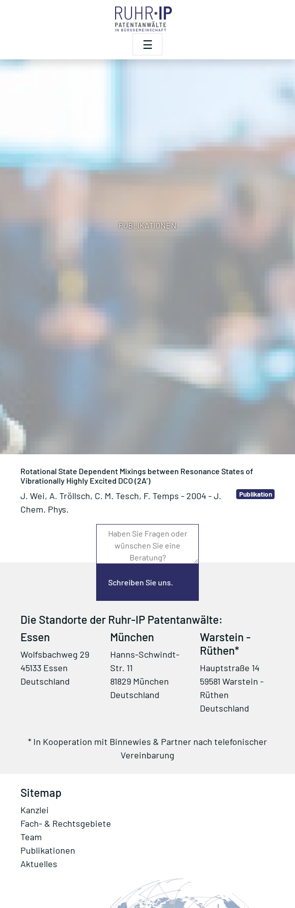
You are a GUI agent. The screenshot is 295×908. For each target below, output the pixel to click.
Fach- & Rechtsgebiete (65, 823)
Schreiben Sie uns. (140, 582)
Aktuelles (38, 863)
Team (31, 836)
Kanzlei (34, 809)
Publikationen (47, 850)
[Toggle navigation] (147, 44)
